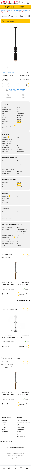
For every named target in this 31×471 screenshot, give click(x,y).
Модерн (19, 117)
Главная (3, 10)
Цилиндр (19, 171)
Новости (19, 433)
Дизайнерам (20, 429)
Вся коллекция (23, 300)
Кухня (24, 231)
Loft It (4, 72)
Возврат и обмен (21, 425)
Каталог (9, 10)
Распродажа (5, 425)
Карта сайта (5, 431)
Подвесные (25, 10)
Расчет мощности (22, 123)
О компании (6, 417)
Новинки (4, 427)
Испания (11, 73)
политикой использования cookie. (16, 459)
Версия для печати (28, 72)
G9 (17, 145)
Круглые (19, 245)
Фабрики (4, 422)
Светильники (17, 10)
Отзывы (19, 431)
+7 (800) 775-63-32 (8, 7)
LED (18, 137)
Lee (18, 111)
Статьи (19, 435)
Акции (3, 429)
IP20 (18, 235)
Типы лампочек (21, 436)
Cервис (19, 417)
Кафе (18, 229)
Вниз (18, 173)
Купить (23, 85)
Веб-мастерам (20, 427)
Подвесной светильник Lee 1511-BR (15, 285)
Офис (23, 233)
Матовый (19, 167)
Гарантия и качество (22, 424)
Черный (19, 119)
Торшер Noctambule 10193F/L (12, 337)
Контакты (4, 420)
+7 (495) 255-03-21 (22, 7)
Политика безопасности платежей (15, 447)
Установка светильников (23, 422)
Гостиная (19, 233)
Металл (19, 121)
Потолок (19, 227)
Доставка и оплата (22, 420)
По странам (5, 424)
